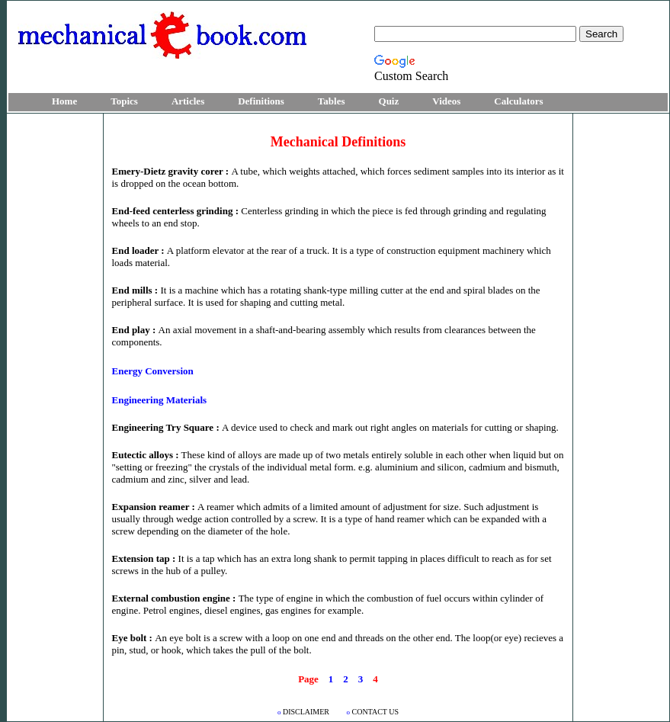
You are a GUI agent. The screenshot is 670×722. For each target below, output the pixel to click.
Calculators (518, 101)
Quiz (389, 101)
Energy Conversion (153, 371)
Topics (124, 101)
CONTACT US (373, 712)
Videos (446, 101)
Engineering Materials (159, 400)
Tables (331, 101)
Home (64, 101)
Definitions (261, 101)
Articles (188, 101)
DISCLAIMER (304, 712)
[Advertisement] (55, 344)
